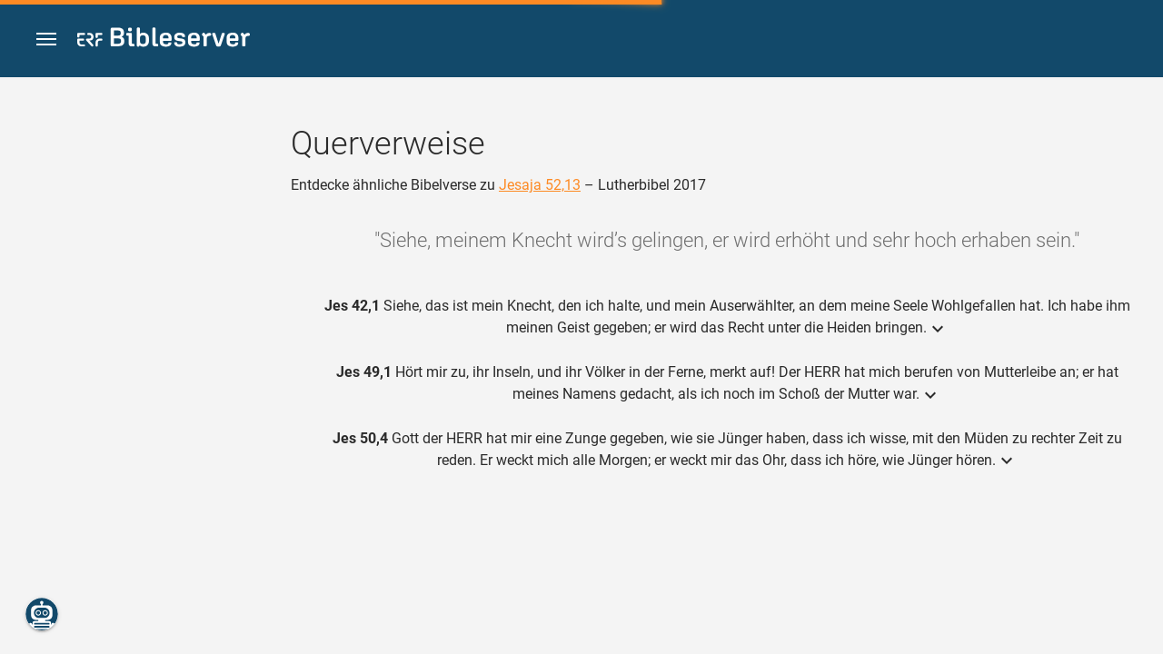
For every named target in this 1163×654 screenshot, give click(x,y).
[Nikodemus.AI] (41, 614)
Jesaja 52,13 (540, 184)
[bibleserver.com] (163, 40)
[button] (46, 39)
